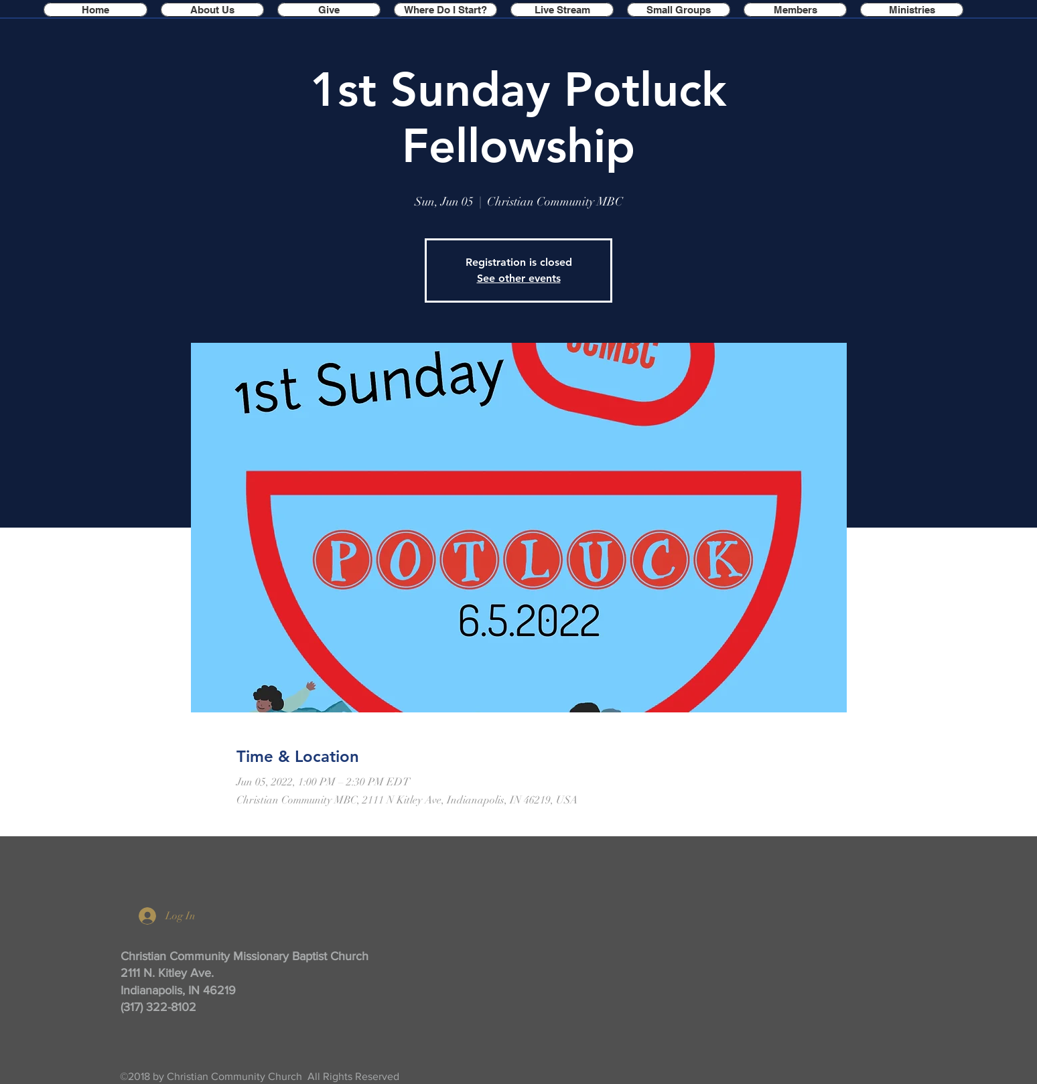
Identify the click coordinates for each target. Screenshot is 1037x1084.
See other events (519, 278)
